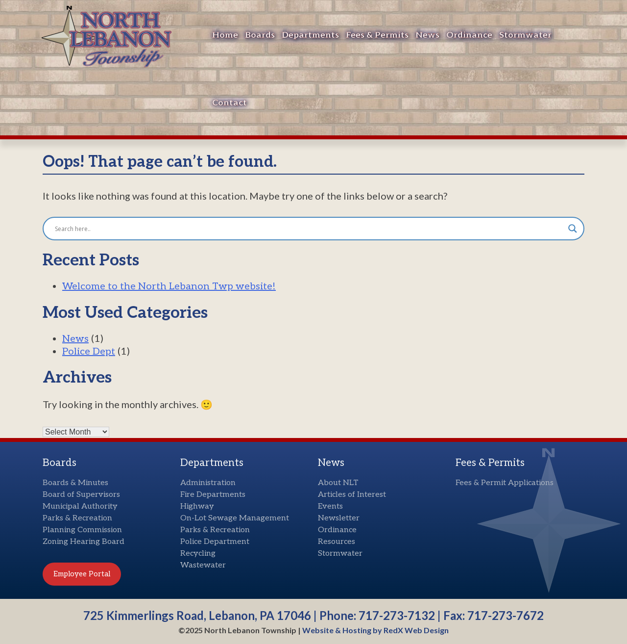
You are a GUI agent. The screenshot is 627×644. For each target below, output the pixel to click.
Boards (260, 35)
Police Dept (88, 352)
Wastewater (203, 565)
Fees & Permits (377, 35)
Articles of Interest (352, 494)
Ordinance (469, 35)
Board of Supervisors (81, 494)
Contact (229, 103)
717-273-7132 (397, 615)
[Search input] (309, 228)
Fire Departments (212, 494)
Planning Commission (82, 530)
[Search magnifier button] (572, 228)
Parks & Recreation (77, 518)
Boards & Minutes (75, 483)
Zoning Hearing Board (83, 541)
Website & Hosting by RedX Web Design (375, 630)
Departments (310, 35)
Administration (208, 483)
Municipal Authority (80, 506)
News (427, 35)
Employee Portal (81, 573)
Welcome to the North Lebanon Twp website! (169, 286)
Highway (197, 506)
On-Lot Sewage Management (234, 518)
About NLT (338, 483)
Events (330, 506)
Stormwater (525, 35)
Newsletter (339, 518)
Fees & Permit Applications (505, 483)
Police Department (214, 541)
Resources (336, 541)
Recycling (198, 553)
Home (225, 35)
